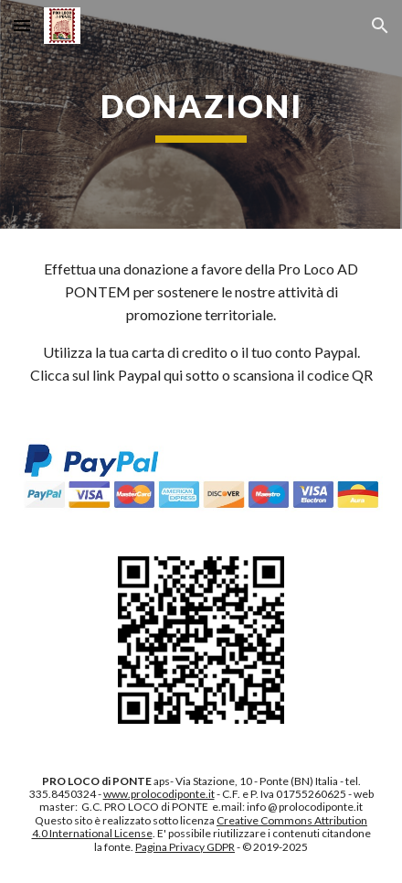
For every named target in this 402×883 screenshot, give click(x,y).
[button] (22, 25)
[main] (201, 114)
